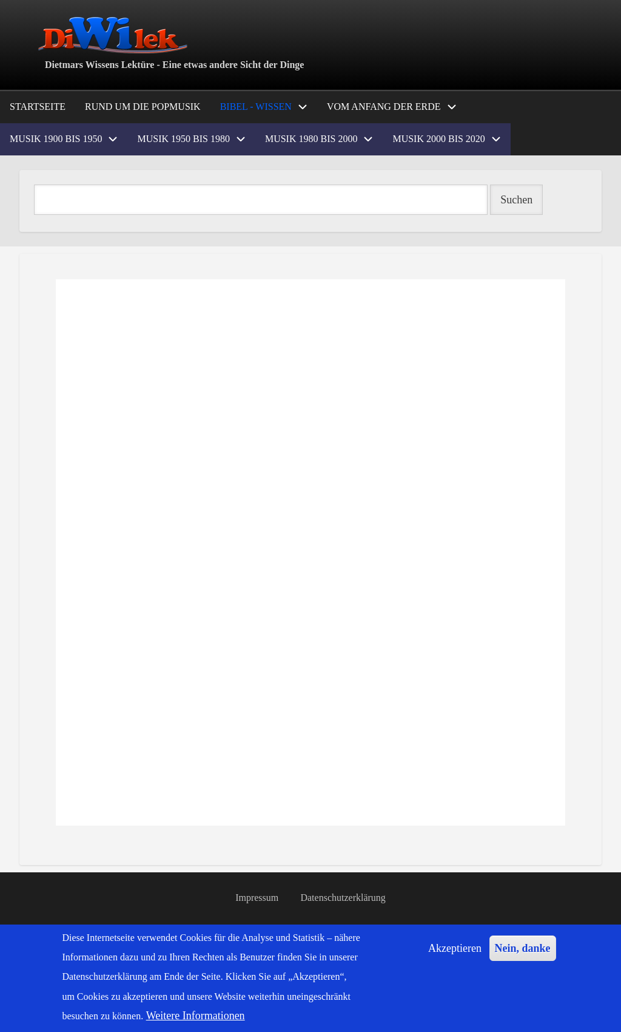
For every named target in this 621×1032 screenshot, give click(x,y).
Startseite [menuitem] (37, 106)
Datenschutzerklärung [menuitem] (343, 897)
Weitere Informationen (195, 1016)
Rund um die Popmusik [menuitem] (143, 106)
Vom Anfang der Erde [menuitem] (384, 106)
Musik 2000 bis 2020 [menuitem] (438, 139)
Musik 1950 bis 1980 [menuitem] (183, 139)
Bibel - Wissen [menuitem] (256, 106)
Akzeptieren (455, 948)
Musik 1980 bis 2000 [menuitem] (311, 139)
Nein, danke (523, 948)
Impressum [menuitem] (256, 897)
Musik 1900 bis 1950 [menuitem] (56, 139)
